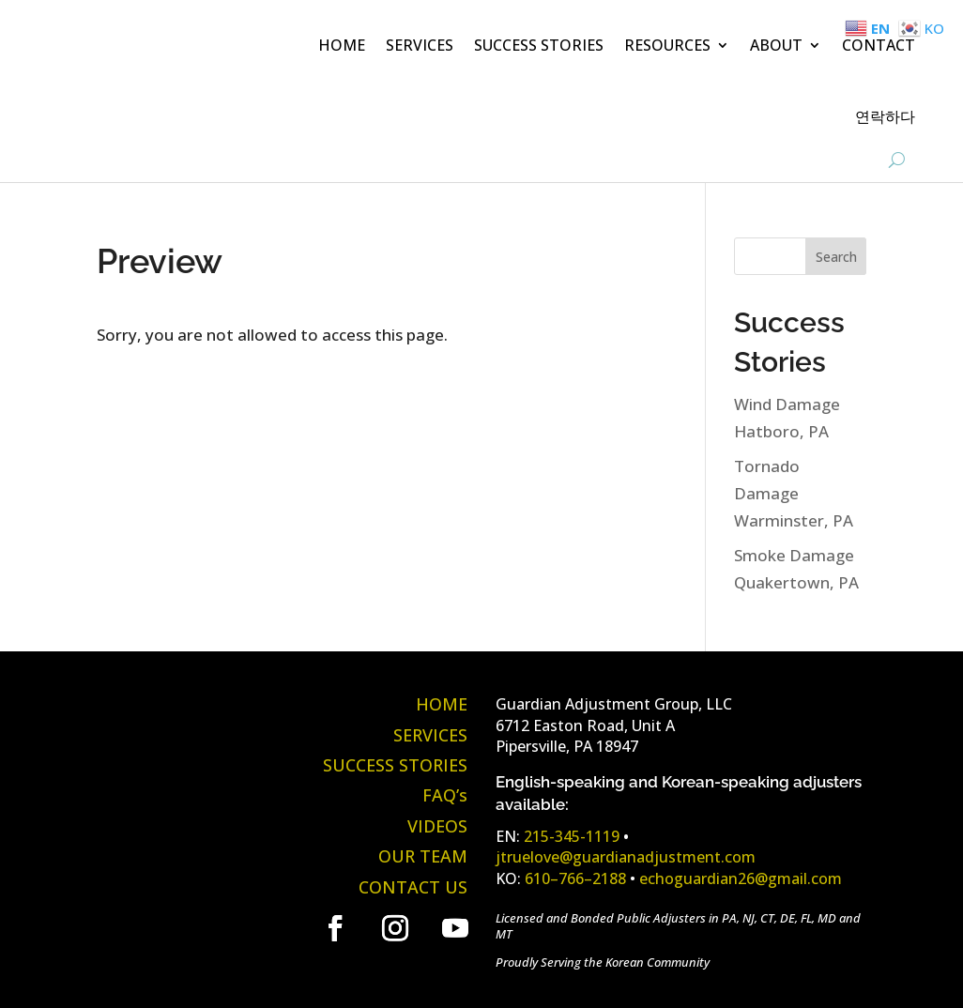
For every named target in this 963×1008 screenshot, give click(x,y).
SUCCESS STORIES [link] (539, 45)
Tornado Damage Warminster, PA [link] (793, 493)
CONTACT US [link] (413, 887)
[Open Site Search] (897, 160)
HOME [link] (341, 45)
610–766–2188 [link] (575, 878)
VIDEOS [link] (437, 826)
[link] (162, 89)
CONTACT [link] (878, 45)
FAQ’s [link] (444, 795)
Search (836, 257)
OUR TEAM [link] (422, 856)
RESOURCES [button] (667, 45)
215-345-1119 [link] (571, 836)
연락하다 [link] (885, 116)
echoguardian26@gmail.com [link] (740, 878)
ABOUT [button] (776, 45)
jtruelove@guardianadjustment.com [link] (626, 857)
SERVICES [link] (419, 45)
